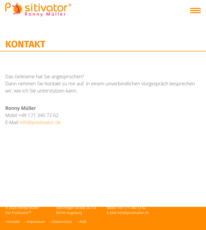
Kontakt (13, 221)
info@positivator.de (40, 122)
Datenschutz (62, 221)
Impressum (36, 221)
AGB (82, 221)
